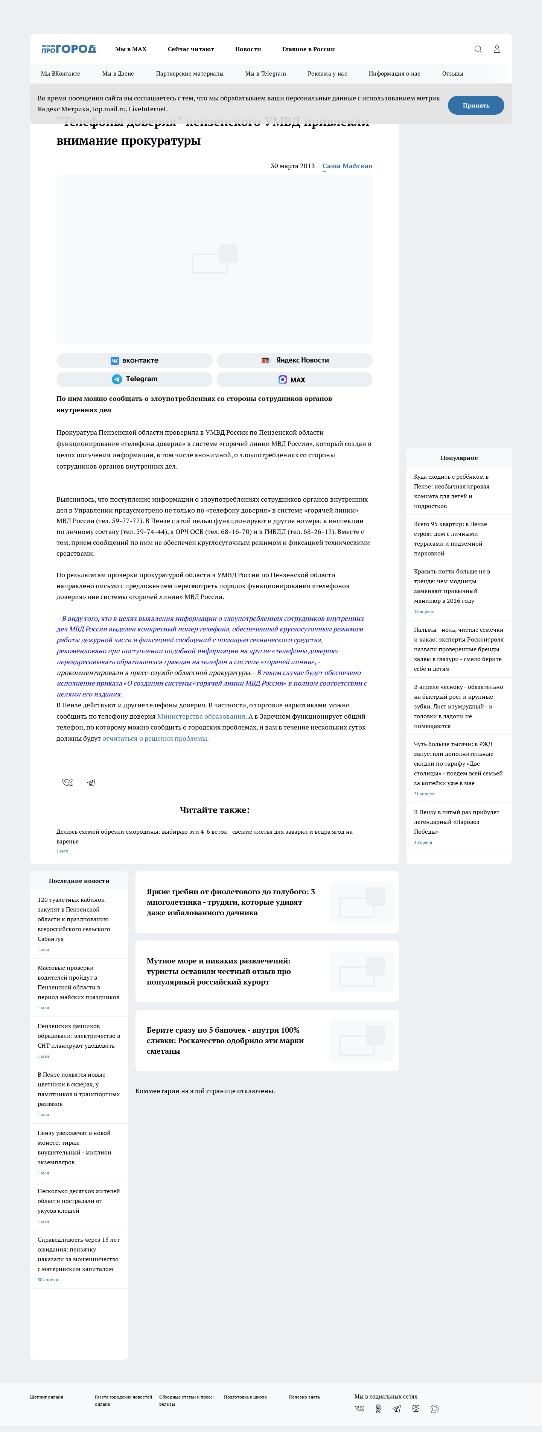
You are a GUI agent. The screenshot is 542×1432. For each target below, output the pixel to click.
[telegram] (93, 782)
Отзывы (453, 73)
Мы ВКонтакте (61, 73)
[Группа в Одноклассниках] (378, 1153)
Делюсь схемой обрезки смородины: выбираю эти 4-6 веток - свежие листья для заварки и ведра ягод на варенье (214, 842)
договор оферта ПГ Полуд (57, 1344)
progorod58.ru (143, 1276)
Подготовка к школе (245, 1141)
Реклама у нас (327, 73)
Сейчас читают (191, 49)
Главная (229, 1184)
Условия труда (140, 1184)
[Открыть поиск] (478, 48)
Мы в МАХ (131, 49)
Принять (476, 105)
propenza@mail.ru (129, 1225)
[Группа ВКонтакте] (134, 360)
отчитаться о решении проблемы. (155, 738)
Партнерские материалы (190, 73)
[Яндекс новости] (294, 360)
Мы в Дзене (118, 73)
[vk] (68, 782)
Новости (248, 49)
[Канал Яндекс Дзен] (415, 1153)
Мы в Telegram (265, 73)
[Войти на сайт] (496, 48)
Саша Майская (348, 165)
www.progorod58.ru (87, 1203)
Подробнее (229, 1370)
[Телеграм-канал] (134, 379)
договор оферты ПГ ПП (55, 1352)
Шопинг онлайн (46, 1141)
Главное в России (308, 49)
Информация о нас (394, 73)
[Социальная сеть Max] (294, 379)
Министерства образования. (202, 716)
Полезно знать (304, 1141)
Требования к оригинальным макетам (70, 1184)
